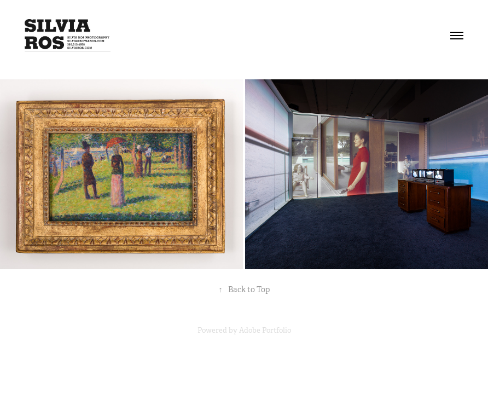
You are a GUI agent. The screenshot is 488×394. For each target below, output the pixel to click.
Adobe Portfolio (265, 330)
